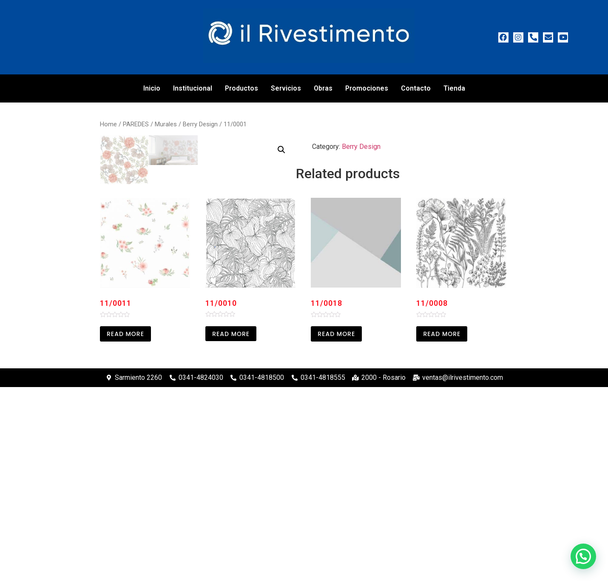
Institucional (192, 88)
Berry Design (200, 124)
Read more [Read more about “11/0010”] (231, 527)
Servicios (286, 88)
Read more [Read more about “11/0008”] (441, 527)
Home (108, 124)
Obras (323, 88)
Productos (241, 88)
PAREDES (136, 124)
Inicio (151, 88)
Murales (166, 124)
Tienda (454, 88)
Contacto (416, 88)
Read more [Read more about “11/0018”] (336, 527)
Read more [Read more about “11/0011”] (125, 527)
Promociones (366, 88)
